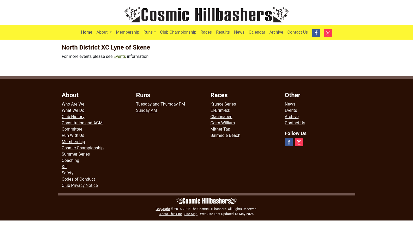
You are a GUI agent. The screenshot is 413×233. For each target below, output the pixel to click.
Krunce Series (223, 104)
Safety (68, 172)
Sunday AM (146, 110)
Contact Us (298, 32)
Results (223, 32)
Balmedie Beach (226, 135)
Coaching (70, 160)
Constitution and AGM (82, 122)
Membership (127, 32)
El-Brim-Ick (220, 110)
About (105, 32)
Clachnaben (221, 116)
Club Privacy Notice (80, 185)
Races (206, 32)
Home (86, 32)
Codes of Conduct (78, 179)
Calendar (257, 32)
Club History (73, 116)
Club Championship (178, 32)
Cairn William (223, 122)
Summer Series (76, 154)
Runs (148, 32)
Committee (72, 129)
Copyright (163, 209)
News (239, 32)
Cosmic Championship (83, 147)
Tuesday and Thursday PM (160, 104)
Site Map (190, 214)
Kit (64, 166)
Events (119, 56)
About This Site (170, 214)
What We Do (73, 110)
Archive (276, 32)
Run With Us (73, 135)
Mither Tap (220, 129)
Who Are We (73, 104)
